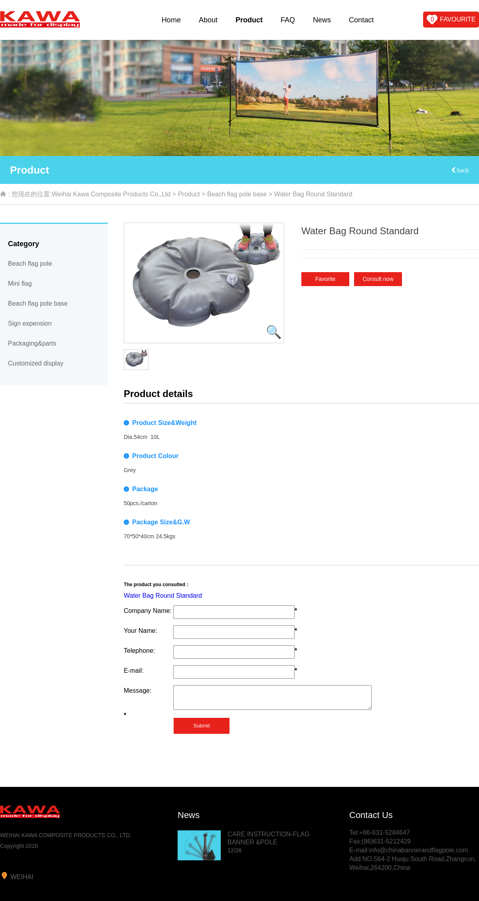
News (322, 20)
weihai (16, 875)
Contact (361, 20)
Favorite (325, 279)
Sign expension (29, 323)
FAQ (288, 20)
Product (249, 20)
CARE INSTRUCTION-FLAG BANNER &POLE (268, 842)
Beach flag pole (30, 263)
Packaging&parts (32, 343)
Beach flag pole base (237, 194)
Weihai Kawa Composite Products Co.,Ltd (111, 194)
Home (171, 20)
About (208, 20)
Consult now (377, 279)
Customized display (35, 363)
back (462, 170)
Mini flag (20, 283)
